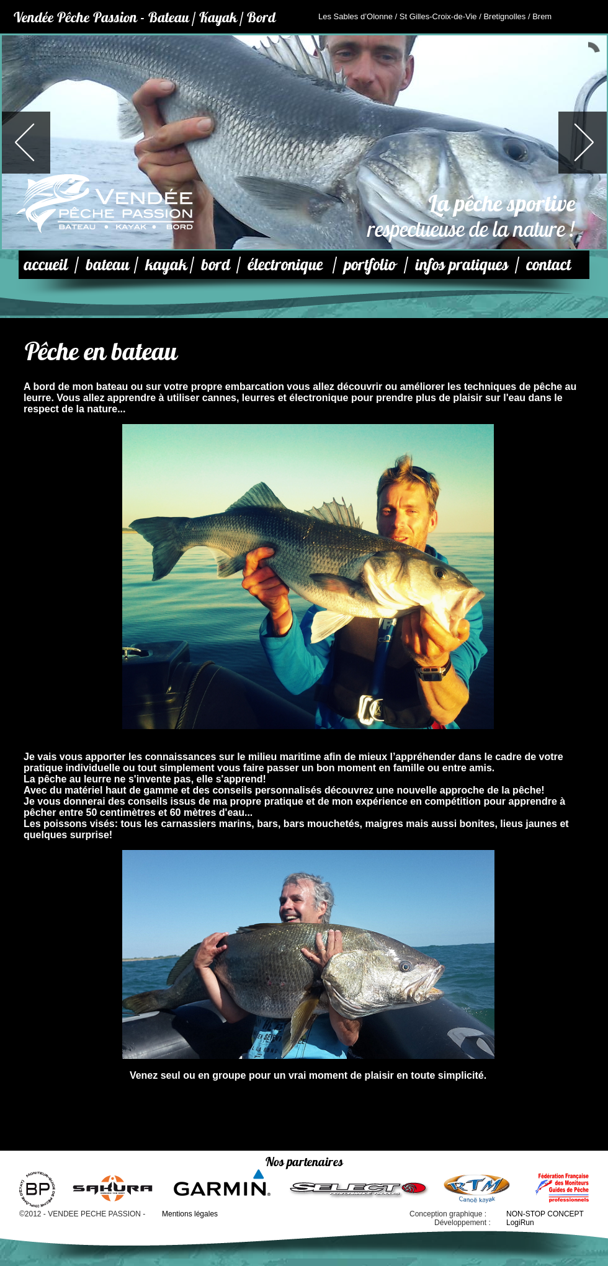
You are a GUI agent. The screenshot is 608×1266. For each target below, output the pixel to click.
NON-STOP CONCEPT (545, 1214)
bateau (107, 264)
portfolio (369, 264)
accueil (46, 264)
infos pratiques (461, 264)
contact (548, 264)
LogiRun (520, 1222)
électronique (285, 264)
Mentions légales (190, 1214)
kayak (166, 264)
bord (215, 264)
